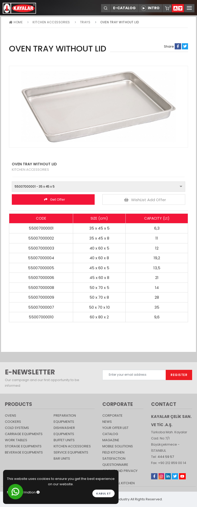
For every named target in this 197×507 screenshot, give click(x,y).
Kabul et (103, 493)
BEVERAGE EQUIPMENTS (24, 452)
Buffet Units (64, 440)
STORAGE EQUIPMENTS (23, 446)
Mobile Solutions (117, 446)
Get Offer (54, 199)
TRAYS (85, 22)
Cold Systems (17, 427)
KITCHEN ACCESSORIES (51, 22)
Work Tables (16, 440)
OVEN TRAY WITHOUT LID (119, 22)
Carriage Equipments (24, 434)
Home (16, 22)
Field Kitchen (113, 452)
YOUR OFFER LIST (115, 427)
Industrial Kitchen (118, 483)
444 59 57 (165, 456)
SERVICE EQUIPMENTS (71, 452)
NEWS (107, 421)
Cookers (13, 421)
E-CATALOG (124, 7)
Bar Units (62, 458)
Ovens (10, 415)
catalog (110, 434)
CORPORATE (112, 415)
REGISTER (179, 375)
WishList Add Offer (145, 199)
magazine (110, 440)
